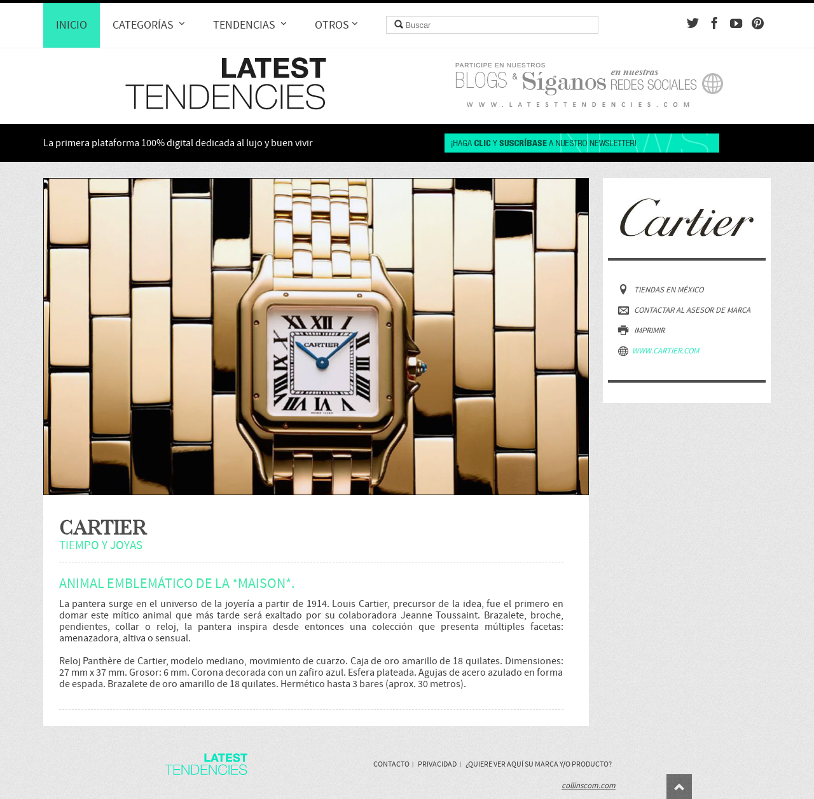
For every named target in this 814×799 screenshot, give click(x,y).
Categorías (150, 25)
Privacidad (437, 764)
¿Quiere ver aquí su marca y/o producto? (539, 764)
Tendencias (251, 25)
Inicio (71, 25)
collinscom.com (589, 785)
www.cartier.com (658, 350)
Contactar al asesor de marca (684, 309)
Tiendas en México (660, 289)
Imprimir (641, 330)
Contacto (391, 764)
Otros (338, 25)
